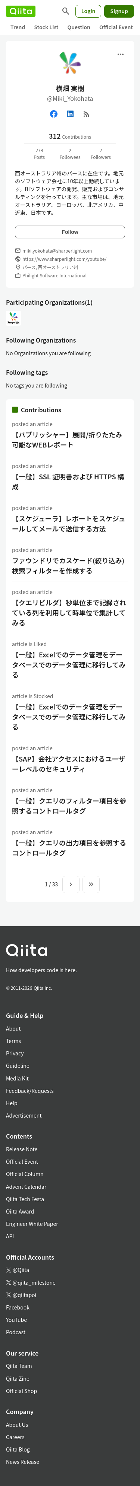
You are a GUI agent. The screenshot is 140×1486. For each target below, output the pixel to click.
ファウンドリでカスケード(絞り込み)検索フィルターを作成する (68, 565)
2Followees (69, 153)
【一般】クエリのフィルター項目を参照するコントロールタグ (69, 806)
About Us (17, 1424)
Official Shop (21, 1391)
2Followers (101, 153)
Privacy (15, 1053)
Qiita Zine (17, 1378)
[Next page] (71, 884)
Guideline (17, 1065)
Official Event (116, 27)
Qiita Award (20, 1211)
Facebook (17, 1307)
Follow (70, 232)
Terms (13, 1041)
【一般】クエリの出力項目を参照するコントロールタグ (69, 847)
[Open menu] (120, 54)
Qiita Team (19, 1365)
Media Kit (17, 1078)
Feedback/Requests (30, 1090)
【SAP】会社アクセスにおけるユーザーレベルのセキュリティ (68, 764)
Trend (17, 27)
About (13, 1028)
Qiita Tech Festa (25, 1199)
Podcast (15, 1332)
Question (79, 27)
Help (12, 1103)
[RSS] (86, 114)
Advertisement (24, 1115)
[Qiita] (20, 11)
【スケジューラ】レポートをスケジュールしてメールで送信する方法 (68, 523)
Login (88, 11)
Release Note (21, 1149)
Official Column (25, 1174)
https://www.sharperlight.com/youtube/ (64, 259)
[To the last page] (91, 884)
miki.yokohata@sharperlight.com (57, 250)
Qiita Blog (18, 1449)
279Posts (39, 153)
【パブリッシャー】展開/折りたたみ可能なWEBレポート (67, 439)
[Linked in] (70, 114)
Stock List (46, 27)
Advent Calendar (26, 1186)
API (10, 1236)
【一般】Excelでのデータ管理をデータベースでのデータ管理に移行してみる (69, 664)
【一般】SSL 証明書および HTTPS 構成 (68, 481)
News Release (22, 1461)
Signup (119, 11)
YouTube (16, 1319)
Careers (15, 1437)
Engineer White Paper (32, 1223)
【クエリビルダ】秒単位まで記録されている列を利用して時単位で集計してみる (69, 612)
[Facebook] (54, 114)
